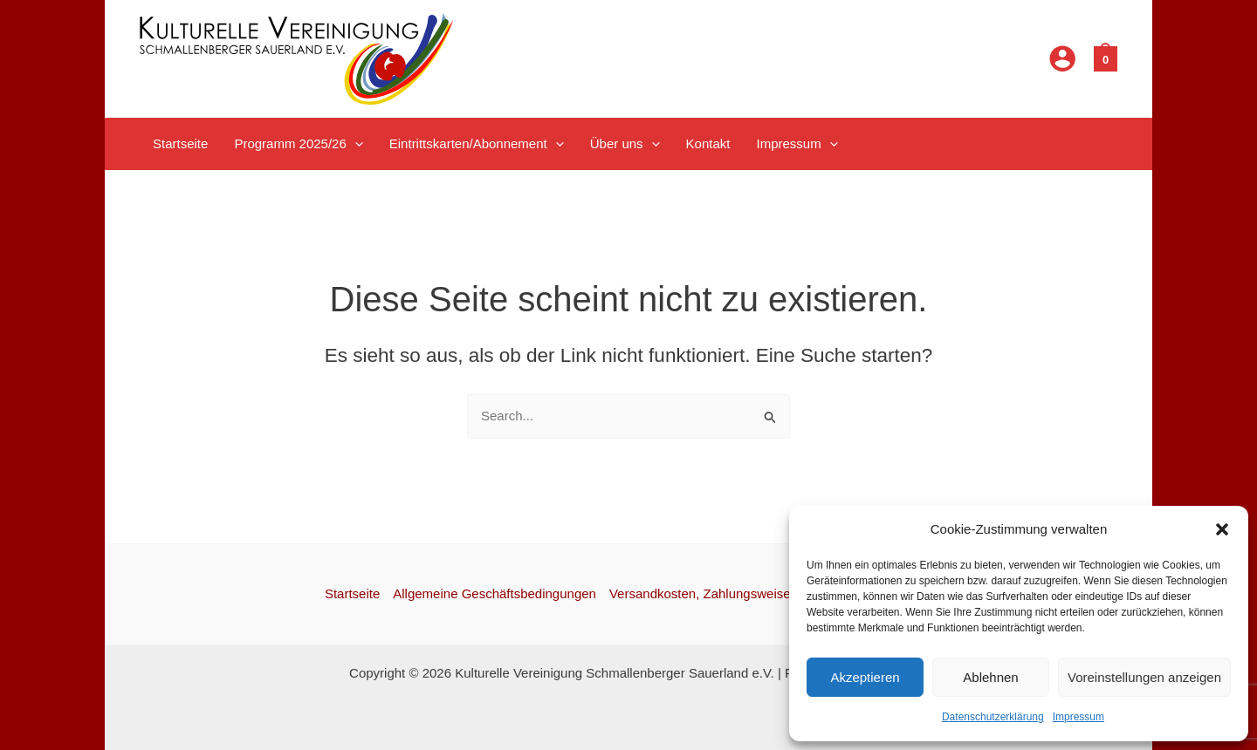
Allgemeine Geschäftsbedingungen (494, 593)
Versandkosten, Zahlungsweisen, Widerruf (732, 593)
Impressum (1078, 717)
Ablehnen (990, 677)
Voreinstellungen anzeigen (1144, 677)
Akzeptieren (864, 677)
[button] (1222, 529)
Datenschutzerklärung (993, 717)
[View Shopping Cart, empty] (1105, 58)
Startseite (352, 593)
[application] (355, 144)
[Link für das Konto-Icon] (1062, 58)
